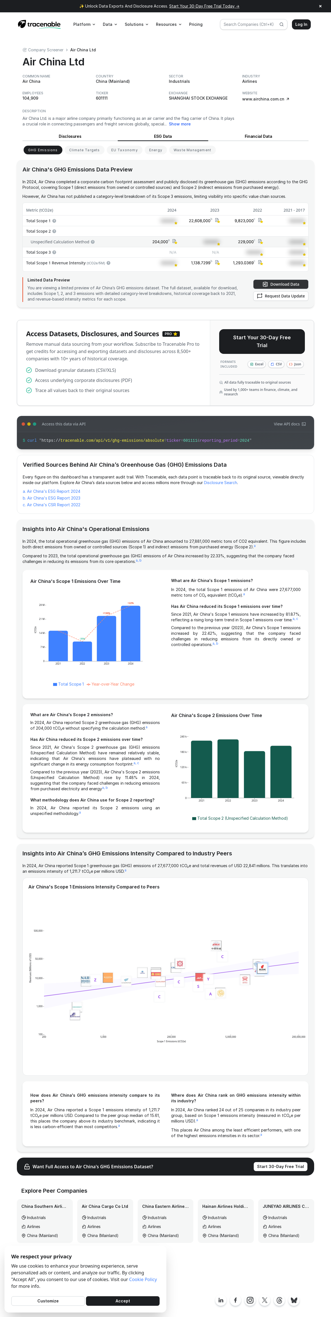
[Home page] (39, 24)
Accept (122, 1300)
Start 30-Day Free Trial (280, 1166)
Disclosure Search (220, 482)
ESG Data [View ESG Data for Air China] (163, 136)
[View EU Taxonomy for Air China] (124, 150)
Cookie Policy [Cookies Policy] (143, 1279)
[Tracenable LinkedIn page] (220, 1300)
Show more (180, 124)
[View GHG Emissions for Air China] (43, 150)
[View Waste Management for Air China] (192, 150)
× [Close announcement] (320, 6)
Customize (48, 1300)
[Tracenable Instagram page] (250, 1300)
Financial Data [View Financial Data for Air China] (258, 136)
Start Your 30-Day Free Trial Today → (204, 6)
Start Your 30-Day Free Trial (262, 341)
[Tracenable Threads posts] (279, 1300)
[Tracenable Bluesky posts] (294, 1300)
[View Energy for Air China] (156, 150)
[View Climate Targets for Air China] (85, 150)
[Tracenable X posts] (264, 1300)
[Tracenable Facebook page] (235, 1300)
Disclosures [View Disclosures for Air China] (70, 136)
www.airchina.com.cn (266, 99)
